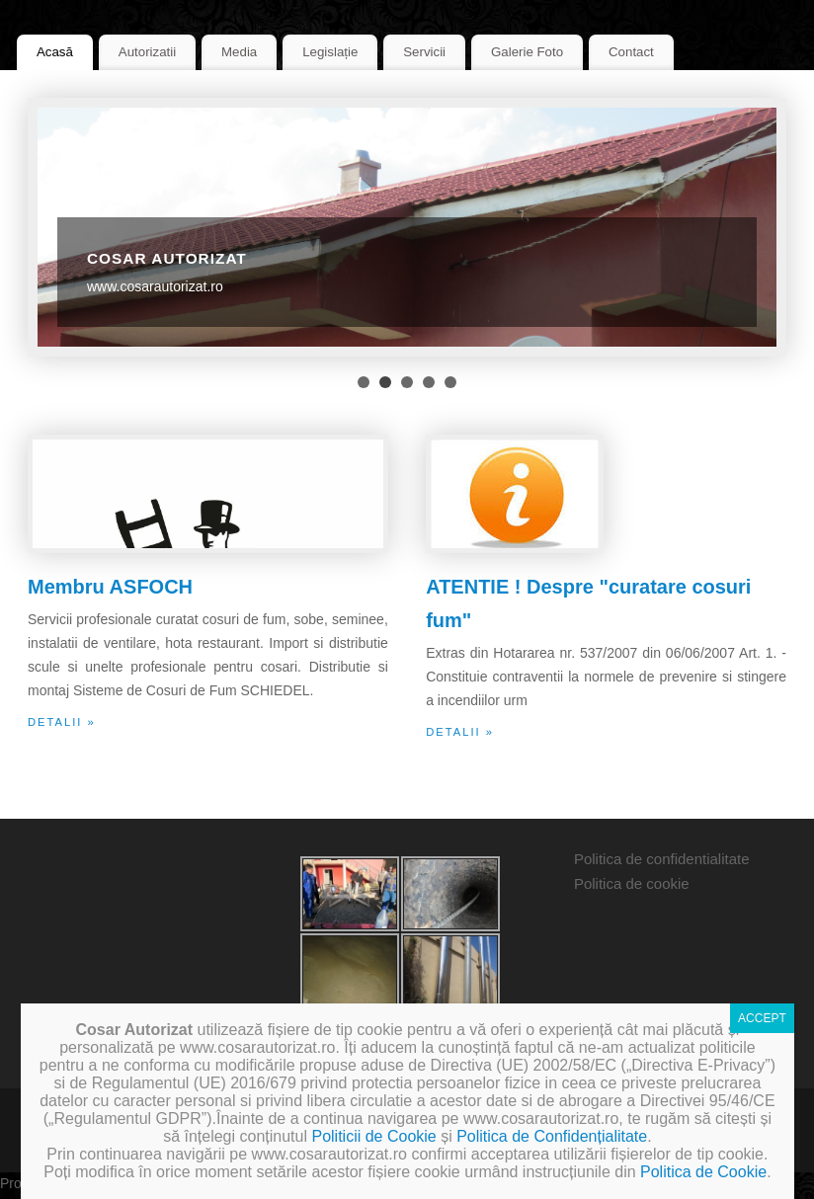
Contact (631, 51)
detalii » (62, 722)
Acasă (55, 51)
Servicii (424, 51)
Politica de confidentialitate (662, 858)
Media (239, 51)
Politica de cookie (632, 883)
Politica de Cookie (703, 1171)
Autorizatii (147, 51)
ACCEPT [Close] (762, 1018)
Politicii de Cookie (373, 1136)
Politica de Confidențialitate (551, 1136)
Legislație (330, 51)
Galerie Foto (527, 51)
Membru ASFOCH (110, 587)
